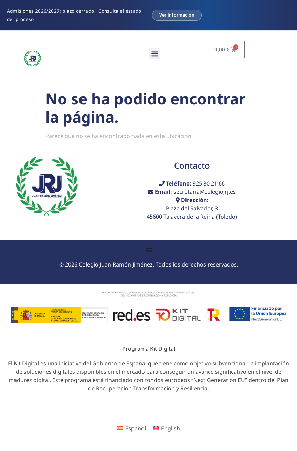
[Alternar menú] (148, 250)
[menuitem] (131, 428)
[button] (154, 53)
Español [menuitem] (135, 428)
